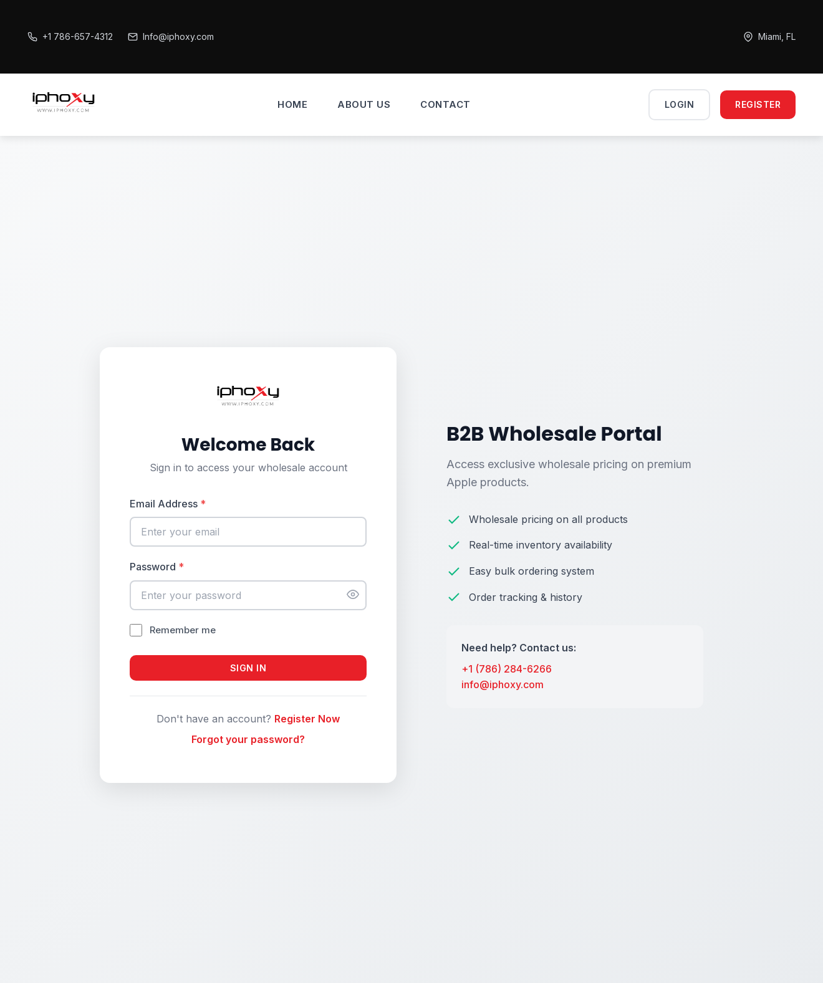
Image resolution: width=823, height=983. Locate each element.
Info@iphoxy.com (171, 36)
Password (157, 566)
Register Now (307, 718)
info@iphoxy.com (502, 684)
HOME (292, 104)
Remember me (183, 630)
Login (680, 104)
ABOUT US (363, 104)
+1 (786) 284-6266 (506, 669)
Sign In (248, 668)
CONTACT (445, 104)
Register (758, 104)
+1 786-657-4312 (70, 36)
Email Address (168, 503)
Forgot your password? (248, 739)
